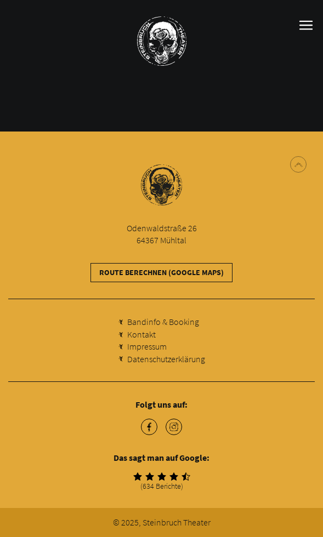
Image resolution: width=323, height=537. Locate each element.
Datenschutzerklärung (166, 358)
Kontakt (141, 334)
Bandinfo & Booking (163, 321)
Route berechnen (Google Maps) (161, 272)
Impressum (147, 346)
